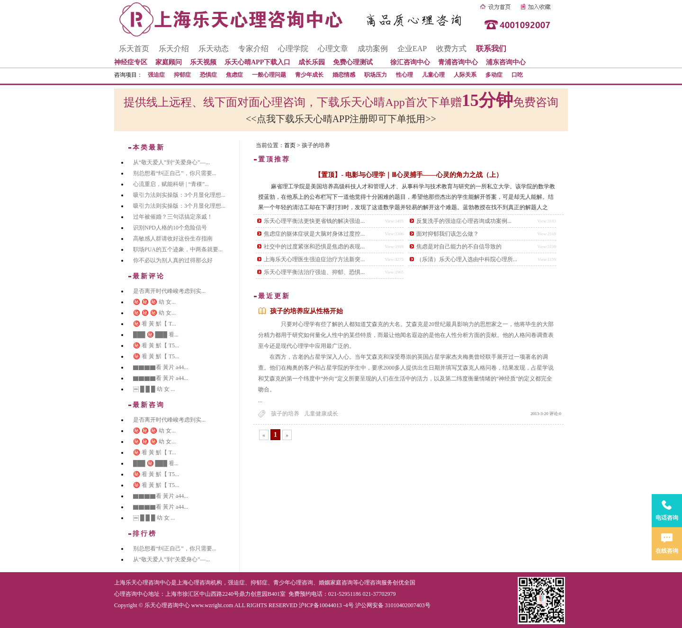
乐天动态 (213, 48)
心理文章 (333, 48)
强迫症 (156, 74)
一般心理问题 (269, 74)
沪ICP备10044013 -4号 (326, 605)
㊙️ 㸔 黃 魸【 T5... (156, 345)
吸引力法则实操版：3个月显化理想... (179, 195)
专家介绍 (253, 48)
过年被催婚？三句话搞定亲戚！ (173, 216)
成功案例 (373, 48)
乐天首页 (134, 48)
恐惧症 (208, 74)
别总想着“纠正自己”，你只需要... (174, 173)
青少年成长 (309, 74)
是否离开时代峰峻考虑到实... (169, 291)
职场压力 (375, 74)
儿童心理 (433, 74)
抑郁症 (182, 74)
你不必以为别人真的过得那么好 (173, 260)
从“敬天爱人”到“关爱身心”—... (171, 162)
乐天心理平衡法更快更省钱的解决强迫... (314, 221)
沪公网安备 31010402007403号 (393, 605)
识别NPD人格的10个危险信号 (170, 227)
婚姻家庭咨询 (336, 582)
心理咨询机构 (205, 582)
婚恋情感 (343, 74)
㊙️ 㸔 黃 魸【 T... (154, 323)
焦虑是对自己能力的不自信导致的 (459, 246)
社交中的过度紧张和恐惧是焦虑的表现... (314, 246)
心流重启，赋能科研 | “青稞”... (171, 184)
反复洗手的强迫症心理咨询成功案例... (464, 221)
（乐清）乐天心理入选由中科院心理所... (466, 259)
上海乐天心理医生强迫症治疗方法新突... (314, 259)
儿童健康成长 (321, 413)
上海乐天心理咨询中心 (142, 582)
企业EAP (412, 48)
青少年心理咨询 (293, 582)
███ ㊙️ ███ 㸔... (156, 334)
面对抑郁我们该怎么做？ (447, 233)
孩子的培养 (285, 413)
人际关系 (465, 74)
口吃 (517, 74)
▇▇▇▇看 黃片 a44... (160, 367)
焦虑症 (234, 74)
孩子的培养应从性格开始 (306, 311)
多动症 (494, 74)
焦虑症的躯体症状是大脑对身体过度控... (314, 233)
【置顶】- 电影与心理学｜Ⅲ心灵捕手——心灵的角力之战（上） (408, 174)
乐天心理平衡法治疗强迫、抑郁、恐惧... (314, 272)
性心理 (404, 74)
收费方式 (451, 48)
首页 (290, 145)
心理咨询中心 (131, 594)
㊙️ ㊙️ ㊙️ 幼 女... (154, 302)
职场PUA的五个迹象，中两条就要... (178, 249)
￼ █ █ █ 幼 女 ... (154, 389)
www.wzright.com (212, 605)
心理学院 (293, 48)
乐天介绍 (174, 48)
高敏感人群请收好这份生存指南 (173, 238)
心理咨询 (370, 582)
